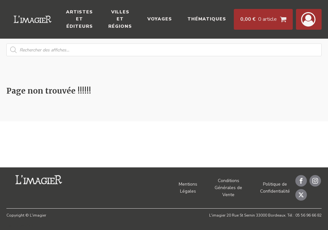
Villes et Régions (120, 19)
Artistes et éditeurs (79, 19)
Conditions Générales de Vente (228, 188)
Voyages (159, 19)
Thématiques (206, 19)
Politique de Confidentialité (275, 187)
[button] (309, 19)
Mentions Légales (188, 187)
